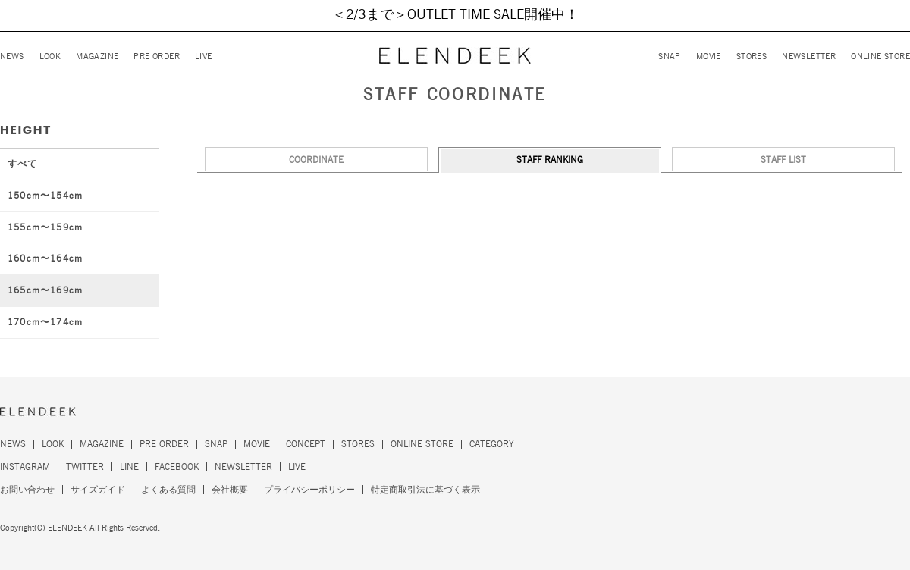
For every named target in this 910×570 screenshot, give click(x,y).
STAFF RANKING (549, 159)
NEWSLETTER (809, 56)
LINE (129, 466)
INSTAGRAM (25, 466)
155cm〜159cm (45, 227)
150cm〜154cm (45, 195)
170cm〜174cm (45, 322)
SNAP (669, 56)
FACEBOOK (177, 466)
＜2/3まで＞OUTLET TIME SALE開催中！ (455, 15)
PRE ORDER (156, 56)
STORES (751, 56)
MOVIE (708, 56)
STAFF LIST (783, 159)
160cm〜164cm (45, 258)
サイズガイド (98, 489)
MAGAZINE (97, 56)
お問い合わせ (27, 489)
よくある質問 (168, 489)
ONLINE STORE (880, 56)
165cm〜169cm (45, 290)
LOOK (50, 56)
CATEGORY (491, 444)
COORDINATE (316, 159)
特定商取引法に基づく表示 (425, 489)
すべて (23, 163)
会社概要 (230, 489)
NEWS (12, 56)
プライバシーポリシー (309, 489)
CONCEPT (305, 444)
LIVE (203, 56)
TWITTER (85, 466)
